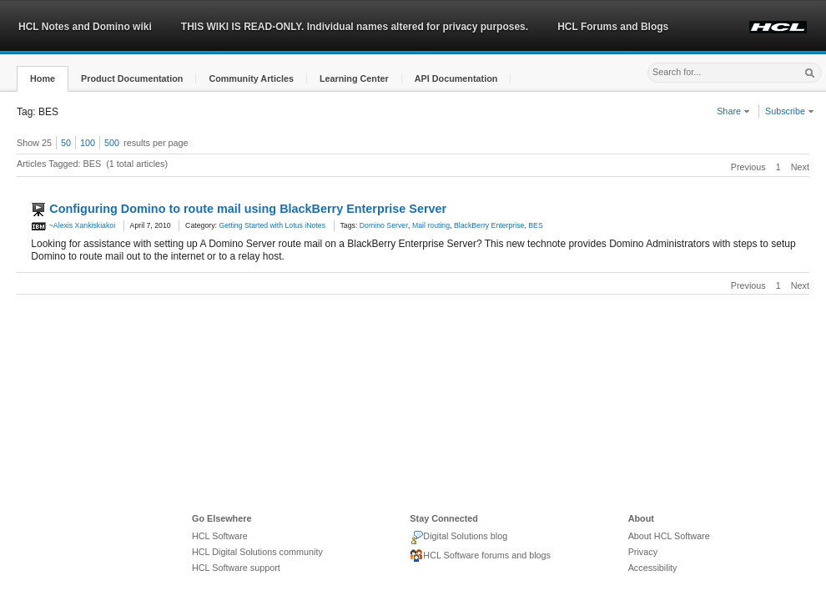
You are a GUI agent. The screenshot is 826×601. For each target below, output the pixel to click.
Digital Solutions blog (458, 537)
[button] (42, 79)
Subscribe (789, 111)
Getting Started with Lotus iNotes (272, 225)
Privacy (642, 552)
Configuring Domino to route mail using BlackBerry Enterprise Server (247, 208)
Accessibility (652, 568)
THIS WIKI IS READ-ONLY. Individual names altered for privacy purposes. (354, 27)
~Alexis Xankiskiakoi (73, 225)
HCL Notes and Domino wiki (85, 27)
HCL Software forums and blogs (480, 556)
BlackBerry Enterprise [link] (489, 225)
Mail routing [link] (431, 225)
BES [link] (535, 225)
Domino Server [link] (384, 225)
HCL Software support (236, 568)
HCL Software (220, 536)
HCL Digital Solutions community (257, 552)
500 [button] (111, 143)
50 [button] (66, 143)
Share (733, 111)
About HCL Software (669, 536)
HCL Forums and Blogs (612, 27)
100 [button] (87, 143)
